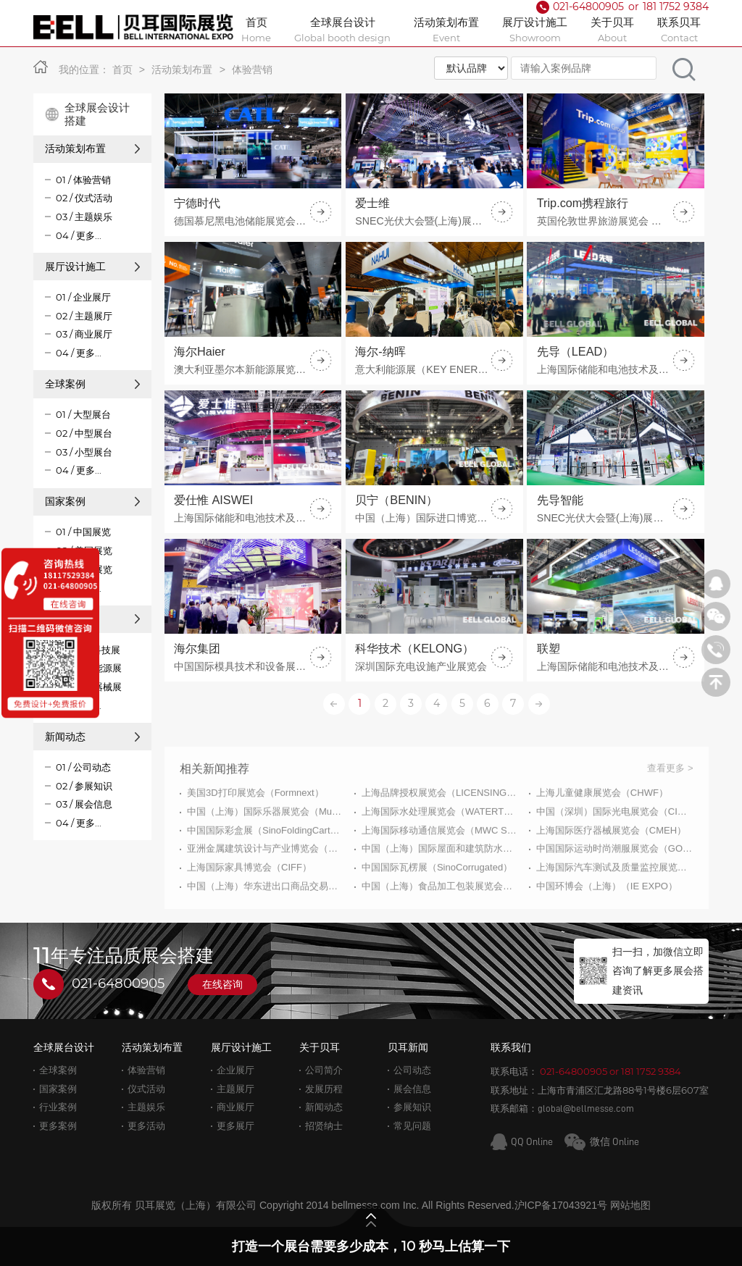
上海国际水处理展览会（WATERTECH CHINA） (440, 856)
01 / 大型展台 (83, 414)
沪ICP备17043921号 (560, 1205)
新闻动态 (92, 736)
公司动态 (412, 1070)
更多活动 (146, 1125)
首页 (122, 69)
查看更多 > (670, 813)
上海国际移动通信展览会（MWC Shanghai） (440, 875)
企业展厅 (235, 1070)
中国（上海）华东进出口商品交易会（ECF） (265, 931)
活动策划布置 (181, 69)
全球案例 (92, 384)
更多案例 (58, 1125)
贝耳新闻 (408, 1047)
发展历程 (324, 1088)
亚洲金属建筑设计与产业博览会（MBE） (265, 894)
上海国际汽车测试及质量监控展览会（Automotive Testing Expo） (614, 912)
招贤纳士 (324, 1125)
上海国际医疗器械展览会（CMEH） (611, 875)
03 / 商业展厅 (84, 334)
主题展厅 (235, 1088)
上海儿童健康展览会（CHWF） (602, 838)
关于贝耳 (319, 1047)
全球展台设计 (63, 1047)
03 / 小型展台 (84, 452)
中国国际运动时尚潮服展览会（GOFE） (614, 894)
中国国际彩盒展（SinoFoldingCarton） (265, 875)
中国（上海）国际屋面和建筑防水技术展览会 (440, 894)
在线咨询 (222, 984)
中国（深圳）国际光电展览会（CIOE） (614, 856)
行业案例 (58, 1107)
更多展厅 (235, 1125)
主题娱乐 (146, 1107)
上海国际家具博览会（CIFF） (249, 912)
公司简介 (324, 1070)
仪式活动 (146, 1088)
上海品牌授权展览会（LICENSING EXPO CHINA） (440, 838)
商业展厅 (235, 1107)
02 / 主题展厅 (84, 316)
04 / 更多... (78, 235)
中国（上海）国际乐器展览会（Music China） (265, 856)
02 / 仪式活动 (84, 198)
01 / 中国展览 (83, 531)
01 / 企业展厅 (83, 297)
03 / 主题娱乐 (84, 216)
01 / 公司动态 (83, 767)
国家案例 (92, 501)
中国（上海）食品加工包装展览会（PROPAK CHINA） (440, 931)
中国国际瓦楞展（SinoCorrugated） (437, 912)
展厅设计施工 (92, 266)
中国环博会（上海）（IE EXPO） (607, 931)
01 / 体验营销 (83, 179)
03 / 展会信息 (84, 804)
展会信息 (412, 1088)
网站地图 (630, 1205)
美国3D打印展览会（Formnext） (255, 838)
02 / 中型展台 (84, 433)
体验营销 (252, 69)
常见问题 (412, 1125)
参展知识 (412, 1107)
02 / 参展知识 (84, 786)
